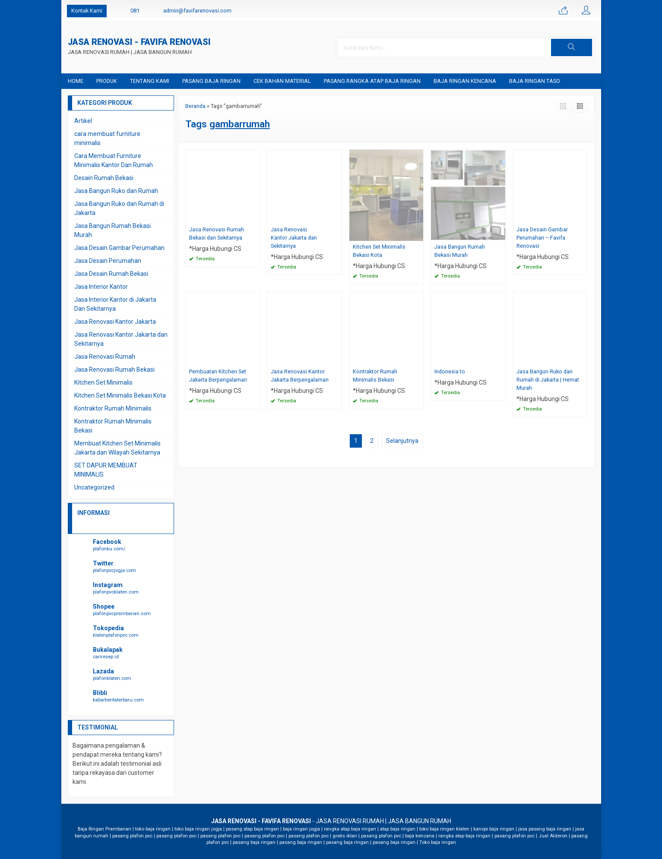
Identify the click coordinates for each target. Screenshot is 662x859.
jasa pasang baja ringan (544, 829)
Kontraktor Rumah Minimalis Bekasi (375, 375)
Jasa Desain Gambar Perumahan (119, 247)
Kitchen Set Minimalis (103, 382)
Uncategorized (94, 487)
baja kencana (419, 836)
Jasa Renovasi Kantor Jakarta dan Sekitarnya (294, 237)
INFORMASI (93, 512)
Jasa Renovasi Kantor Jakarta (115, 321)
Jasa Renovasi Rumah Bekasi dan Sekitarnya (216, 233)
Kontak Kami (86, 10)
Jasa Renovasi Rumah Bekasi (114, 369)
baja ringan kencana (465, 81)
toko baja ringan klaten (444, 829)
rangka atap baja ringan (350, 829)
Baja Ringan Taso (534, 81)
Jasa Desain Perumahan (107, 260)
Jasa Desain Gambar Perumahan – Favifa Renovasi (542, 237)
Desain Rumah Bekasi (103, 177)
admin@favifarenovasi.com (197, 10)
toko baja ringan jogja (198, 829)
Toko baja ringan (437, 842)
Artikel (83, 120)
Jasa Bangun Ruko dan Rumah (116, 190)
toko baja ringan (153, 829)
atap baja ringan (397, 829)
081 (134, 10)
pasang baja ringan (254, 842)
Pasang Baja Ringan (211, 81)
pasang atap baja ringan (252, 829)
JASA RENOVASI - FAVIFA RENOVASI (139, 42)
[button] (571, 47)
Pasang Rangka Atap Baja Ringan (372, 81)
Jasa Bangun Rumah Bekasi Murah (459, 250)
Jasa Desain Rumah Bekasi (111, 273)
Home (75, 81)
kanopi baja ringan (493, 829)
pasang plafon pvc (132, 836)
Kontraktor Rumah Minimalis (113, 408)
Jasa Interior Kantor (101, 286)
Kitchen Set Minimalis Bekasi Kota (379, 250)
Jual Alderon (552, 836)
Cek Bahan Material (282, 81)
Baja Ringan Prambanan (104, 829)
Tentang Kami (149, 81)
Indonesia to (449, 371)
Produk (106, 81)
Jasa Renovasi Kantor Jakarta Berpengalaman (300, 375)
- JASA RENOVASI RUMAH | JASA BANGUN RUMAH (331, 821)
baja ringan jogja (301, 829)
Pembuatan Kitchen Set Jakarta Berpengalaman (218, 375)
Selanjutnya (402, 440)
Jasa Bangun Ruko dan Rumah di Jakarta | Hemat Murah (547, 379)
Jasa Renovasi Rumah (104, 356)
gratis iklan (345, 836)
